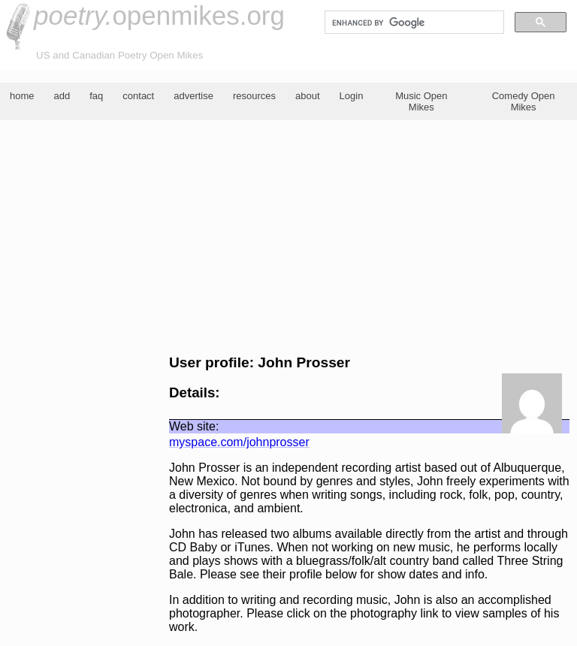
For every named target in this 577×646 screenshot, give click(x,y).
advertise (193, 95)
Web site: (194, 426)
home (22, 95)
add (62, 95)
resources (254, 95)
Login (352, 95)
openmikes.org (159, 15)
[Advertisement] (288, 237)
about (307, 95)
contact (138, 95)
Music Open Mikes (421, 101)
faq (96, 95)
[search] (413, 22)
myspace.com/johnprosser (239, 442)
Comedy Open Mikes (523, 101)
